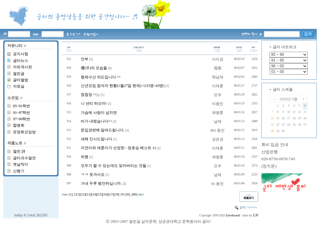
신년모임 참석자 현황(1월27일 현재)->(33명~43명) (122, 85)
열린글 (18, 73)
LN (255, 215)
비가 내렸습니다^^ (96, 121)
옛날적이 (20, 164)
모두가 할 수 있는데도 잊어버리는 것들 (113, 165)
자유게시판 (22, 67)
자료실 (18, 86)
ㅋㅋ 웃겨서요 (93, 174)
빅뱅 (84, 157)
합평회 (18, 125)
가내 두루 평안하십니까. (101, 183)
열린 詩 (19, 151)
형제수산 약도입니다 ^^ (100, 77)
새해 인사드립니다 (96, 139)
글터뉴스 (20, 60)
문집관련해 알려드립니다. (103, 130)
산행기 (18, 171)
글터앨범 (20, 80)
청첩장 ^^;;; (90, 94)
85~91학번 (21, 106)
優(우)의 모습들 (94, 68)
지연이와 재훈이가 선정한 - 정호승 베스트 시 (118, 148)
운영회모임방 (24, 132)
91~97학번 (21, 112)
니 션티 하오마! (94, 103)
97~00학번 (21, 119)
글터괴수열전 (24, 158)
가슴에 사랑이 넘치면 (99, 112)
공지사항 (20, 54)
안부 (84, 59)
